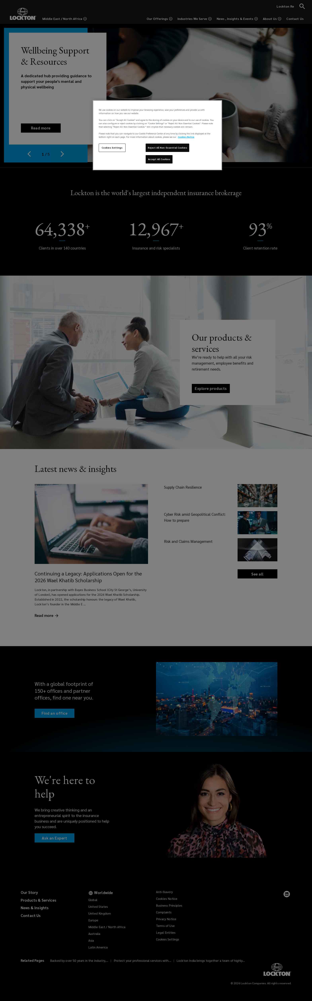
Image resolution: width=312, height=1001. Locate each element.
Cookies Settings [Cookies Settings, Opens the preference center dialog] (112, 147)
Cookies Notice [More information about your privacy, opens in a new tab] (186, 136)
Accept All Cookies (159, 159)
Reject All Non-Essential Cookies (167, 147)
